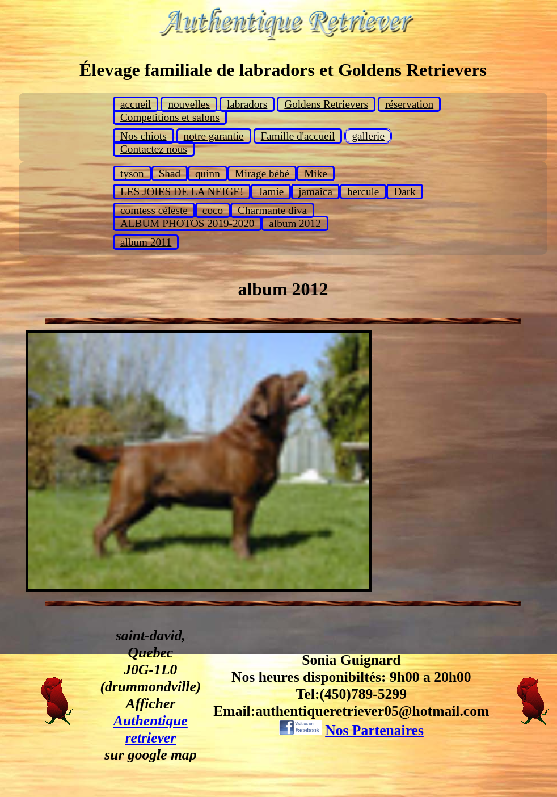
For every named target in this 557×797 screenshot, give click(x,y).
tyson (132, 173)
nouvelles (189, 104)
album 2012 (294, 223)
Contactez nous (153, 149)
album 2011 (145, 242)
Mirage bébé (262, 173)
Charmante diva (272, 210)
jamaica (315, 192)
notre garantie (214, 136)
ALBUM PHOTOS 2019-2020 (187, 223)
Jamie (271, 192)
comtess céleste (154, 210)
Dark (404, 192)
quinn (207, 173)
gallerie (368, 136)
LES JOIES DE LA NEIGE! (181, 192)
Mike (315, 173)
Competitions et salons (170, 117)
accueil (135, 104)
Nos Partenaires (374, 730)
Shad (169, 173)
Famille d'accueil (298, 136)
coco (212, 210)
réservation (409, 104)
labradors (247, 104)
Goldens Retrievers (326, 104)
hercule (363, 192)
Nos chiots (143, 136)
